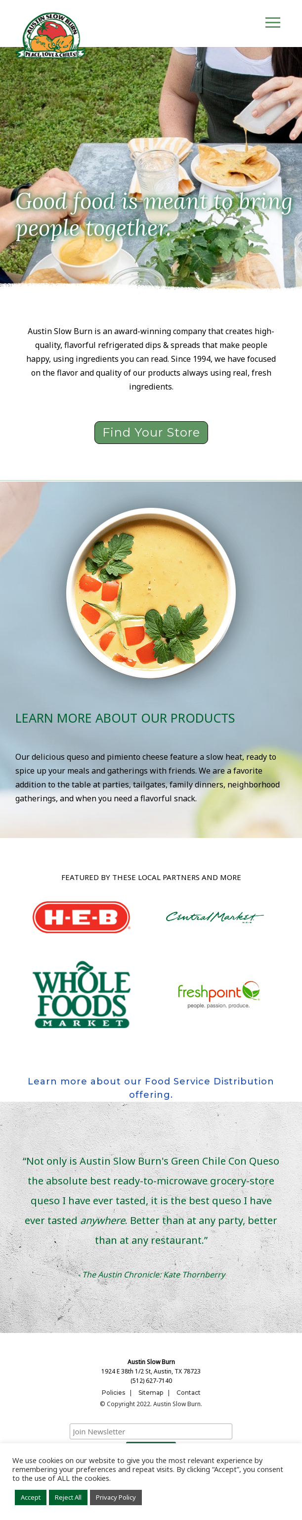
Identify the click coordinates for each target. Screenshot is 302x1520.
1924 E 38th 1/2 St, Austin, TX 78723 (151, 1371)
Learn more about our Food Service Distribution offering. (151, 1088)
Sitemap (150, 1392)
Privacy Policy (116, 1497)
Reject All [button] (68, 1497)
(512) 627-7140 (151, 1380)
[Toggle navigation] (273, 24)
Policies (113, 1392)
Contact (188, 1392)
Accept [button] (31, 1497)
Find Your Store (151, 432)
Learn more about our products (125, 717)
